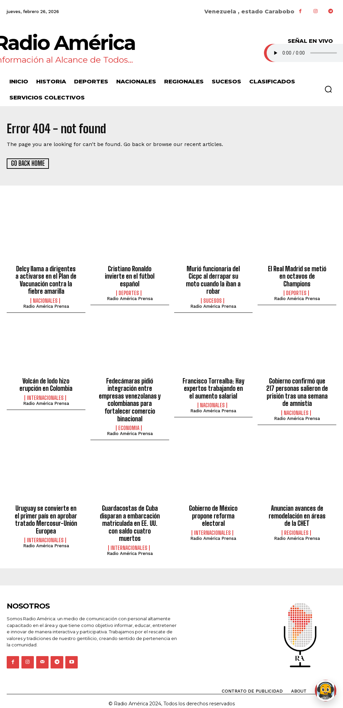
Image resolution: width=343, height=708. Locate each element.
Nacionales (45, 299)
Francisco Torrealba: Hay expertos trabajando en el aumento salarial (213, 387)
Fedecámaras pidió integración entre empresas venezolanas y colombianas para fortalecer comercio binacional (129, 397)
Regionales (296, 528)
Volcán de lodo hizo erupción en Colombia (46, 383)
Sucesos (212, 292)
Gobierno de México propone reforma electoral (213, 512)
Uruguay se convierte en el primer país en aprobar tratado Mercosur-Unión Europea (46, 515)
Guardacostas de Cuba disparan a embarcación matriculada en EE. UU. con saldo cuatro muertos (129, 519)
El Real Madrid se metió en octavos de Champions (297, 272)
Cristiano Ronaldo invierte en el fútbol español (129, 272)
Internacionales (45, 396)
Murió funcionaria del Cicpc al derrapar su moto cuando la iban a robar (213, 276)
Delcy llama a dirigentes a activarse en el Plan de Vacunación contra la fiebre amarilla (46, 279)
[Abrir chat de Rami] (325, 690)
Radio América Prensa (46, 304)
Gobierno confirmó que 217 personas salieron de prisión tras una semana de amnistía (297, 390)
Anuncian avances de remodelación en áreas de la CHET (297, 512)
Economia (128, 424)
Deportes (129, 285)
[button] (328, 89)
